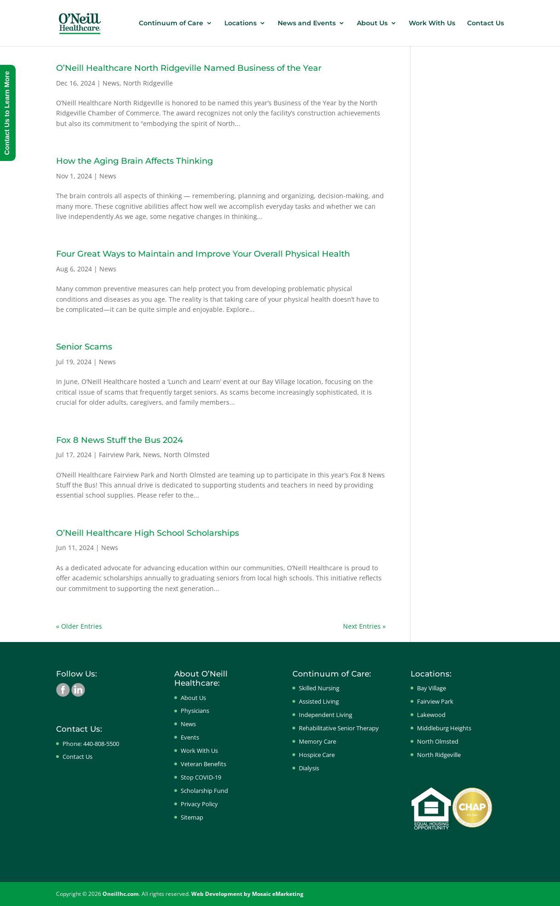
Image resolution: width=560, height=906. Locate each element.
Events (190, 737)
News (111, 83)
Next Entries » (364, 626)
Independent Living (325, 715)
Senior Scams (84, 347)
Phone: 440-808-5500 (91, 744)
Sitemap (192, 817)
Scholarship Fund (204, 790)
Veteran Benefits (203, 764)
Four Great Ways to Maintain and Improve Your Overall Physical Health (203, 254)
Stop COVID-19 (201, 777)
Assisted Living (319, 701)
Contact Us (485, 23)
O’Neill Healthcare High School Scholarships (147, 533)
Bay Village (431, 688)
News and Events (307, 23)
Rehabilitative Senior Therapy (339, 728)
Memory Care (317, 741)
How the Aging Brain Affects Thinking (134, 161)
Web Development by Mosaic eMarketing (247, 894)
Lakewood (431, 715)
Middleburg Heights (444, 728)
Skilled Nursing (319, 688)
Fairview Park (119, 454)
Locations (240, 23)
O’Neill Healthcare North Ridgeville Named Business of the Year (188, 68)
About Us (372, 23)
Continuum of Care (171, 23)
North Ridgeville (148, 83)
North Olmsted (187, 454)
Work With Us (432, 23)
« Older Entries (79, 626)
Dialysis (309, 768)
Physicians (195, 710)
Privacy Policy (199, 804)
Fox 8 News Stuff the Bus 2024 (119, 440)
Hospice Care (317, 755)
